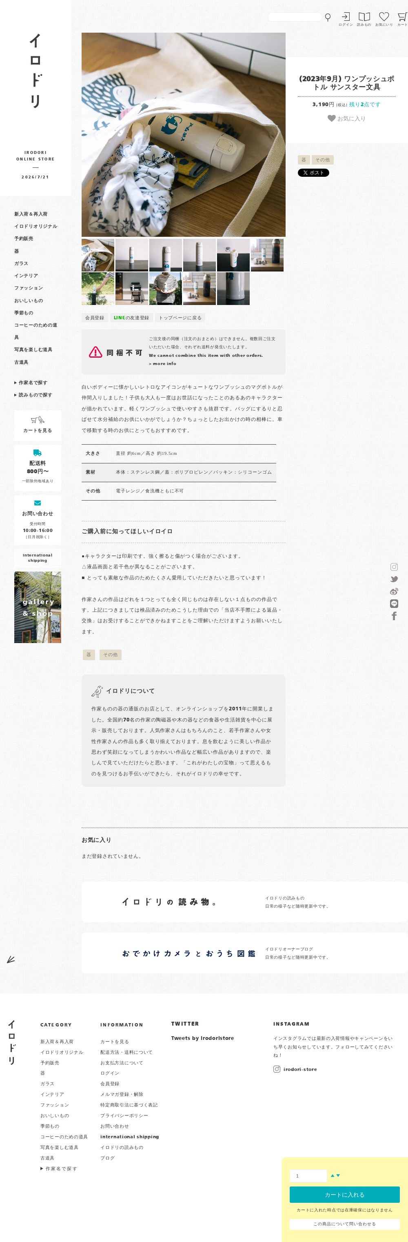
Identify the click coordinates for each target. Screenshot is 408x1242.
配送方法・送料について (126, 1053)
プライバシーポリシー (124, 1116)
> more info (163, 364)
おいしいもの (28, 301)
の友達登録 (132, 318)
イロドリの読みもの (121, 1148)
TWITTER (185, 1024)
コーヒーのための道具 (64, 1137)
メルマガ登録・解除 (121, 1095)
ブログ (107, 1158)
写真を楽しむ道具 (33, 350)
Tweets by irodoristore (202, 1038)
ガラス (21, 264)
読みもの (364, 25)
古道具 (21, 363)
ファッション (28, 288)
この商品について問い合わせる (344, 1224)
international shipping (129, 1137)
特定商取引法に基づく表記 (129, 1105)
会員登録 (94, 318)
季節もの (23, 313)
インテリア (26, 276)
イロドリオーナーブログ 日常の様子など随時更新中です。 (298, 953)
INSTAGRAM (291, 1024)
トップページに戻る (180, 318)
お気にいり (384, 25)
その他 (322, 160)
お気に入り (347, 118)
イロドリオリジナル (35, 227)
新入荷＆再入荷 (31, 214)
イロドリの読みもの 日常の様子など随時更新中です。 (298, 902)
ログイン (346, 25)
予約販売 (23, 239)
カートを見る (114, 1042)
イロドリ (12, 1042)
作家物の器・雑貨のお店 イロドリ (35, 75)
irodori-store (300, 1070)
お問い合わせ (114, 1126)
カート (402, 25)
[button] (133, 135)
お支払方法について (121, 1063)
